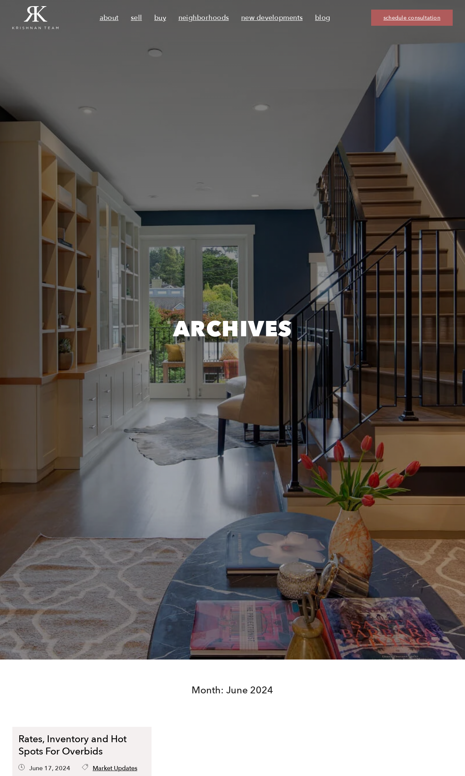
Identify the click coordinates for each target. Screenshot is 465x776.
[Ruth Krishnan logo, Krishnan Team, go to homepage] (35, 17)
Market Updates (115, 768)
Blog (322, 18)
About (109, 18)
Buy (160, 18)
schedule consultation (411, 18)
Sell (136, 18)
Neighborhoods (203, 18)
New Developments (272, 18)
